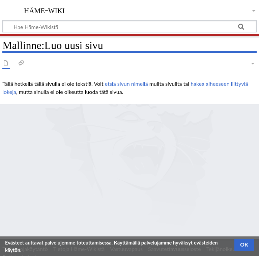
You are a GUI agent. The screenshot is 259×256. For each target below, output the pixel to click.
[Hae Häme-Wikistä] (129, 26)
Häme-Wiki (44, 9)
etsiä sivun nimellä (126, 83)
